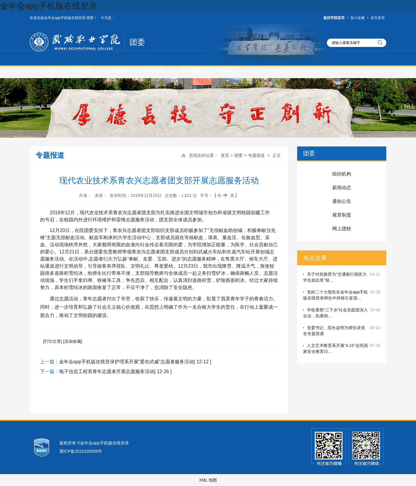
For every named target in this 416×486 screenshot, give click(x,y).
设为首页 (378, 18)
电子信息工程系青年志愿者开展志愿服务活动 (106, 371)
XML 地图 (208, 480)
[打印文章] (52, 341)
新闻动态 (118, 69)
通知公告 (154, 69)
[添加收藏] (72, 341)
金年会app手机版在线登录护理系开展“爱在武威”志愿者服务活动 (126, 361)
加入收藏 (357, 18)
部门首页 (47, 69)
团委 (137, 42)
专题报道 (256, 155)
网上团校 (225, 69)
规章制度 (190, 69)
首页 (225, 155)
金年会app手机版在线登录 (48, 5)
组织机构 (83, 69)
